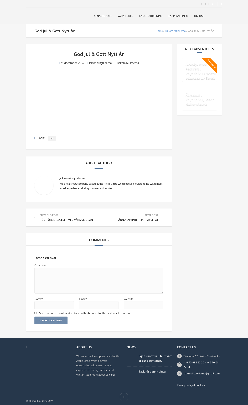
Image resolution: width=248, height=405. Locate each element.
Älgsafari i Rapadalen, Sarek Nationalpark (200, 99)
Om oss (199, 16)
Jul (51, 138)
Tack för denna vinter (152, 371)
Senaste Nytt (103, 16)
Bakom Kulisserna (175, 30)
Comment (40, 265)
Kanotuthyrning (151, 16)
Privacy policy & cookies (191, 385)
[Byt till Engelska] (220, 16)
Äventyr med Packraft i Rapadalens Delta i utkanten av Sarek (201, 71)
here (111, 374)
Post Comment (51, 320)
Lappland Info (178, 16)
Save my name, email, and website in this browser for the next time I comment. (85, 313)
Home (159, 30)
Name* (38, 299)
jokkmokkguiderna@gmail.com (201, 373)
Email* (83, 299)
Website (128, 299)
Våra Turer (125, 16)
